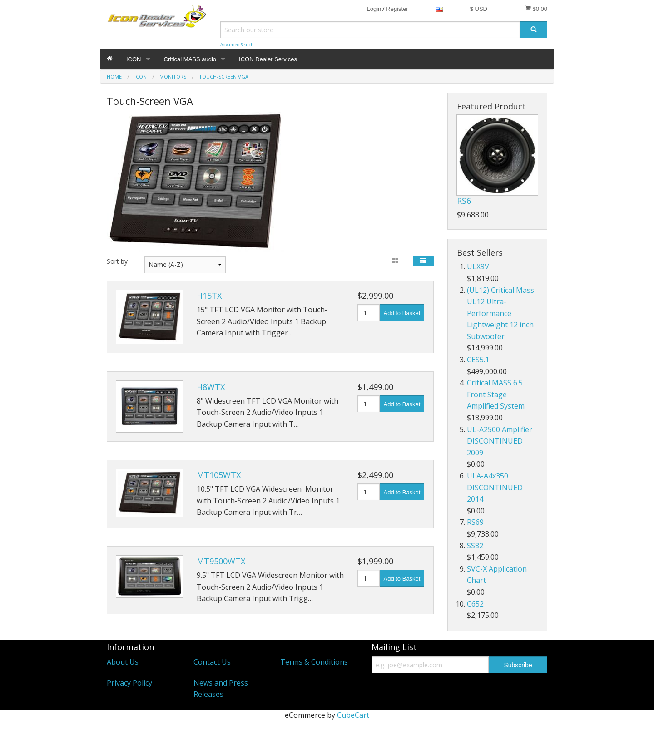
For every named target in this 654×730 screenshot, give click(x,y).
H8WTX (211, 386)
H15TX (209, 295)
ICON (133, 59)
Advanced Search (236, 45)
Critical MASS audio (190, 59)
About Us (123, 662)
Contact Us (212, 662)
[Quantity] (368, 312)
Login (374, 8)
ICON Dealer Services (268, 59)
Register (397, 8)
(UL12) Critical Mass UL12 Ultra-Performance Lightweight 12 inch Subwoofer (500, 313)
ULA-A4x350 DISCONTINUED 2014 (495, 487)
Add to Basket (402, 313)
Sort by (117, 261)
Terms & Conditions (314, 662)
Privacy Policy (129, 683)
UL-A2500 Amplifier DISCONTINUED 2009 (499, 441)
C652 (475, 604)
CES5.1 (478, 360)
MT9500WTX (221, 561)
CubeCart (353, 715)
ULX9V (478, 266)
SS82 (475, 546)
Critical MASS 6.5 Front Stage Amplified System (496, 394)
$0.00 (536, 8)
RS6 (464, 200)
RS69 (475, 522)
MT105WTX (219, 474)
